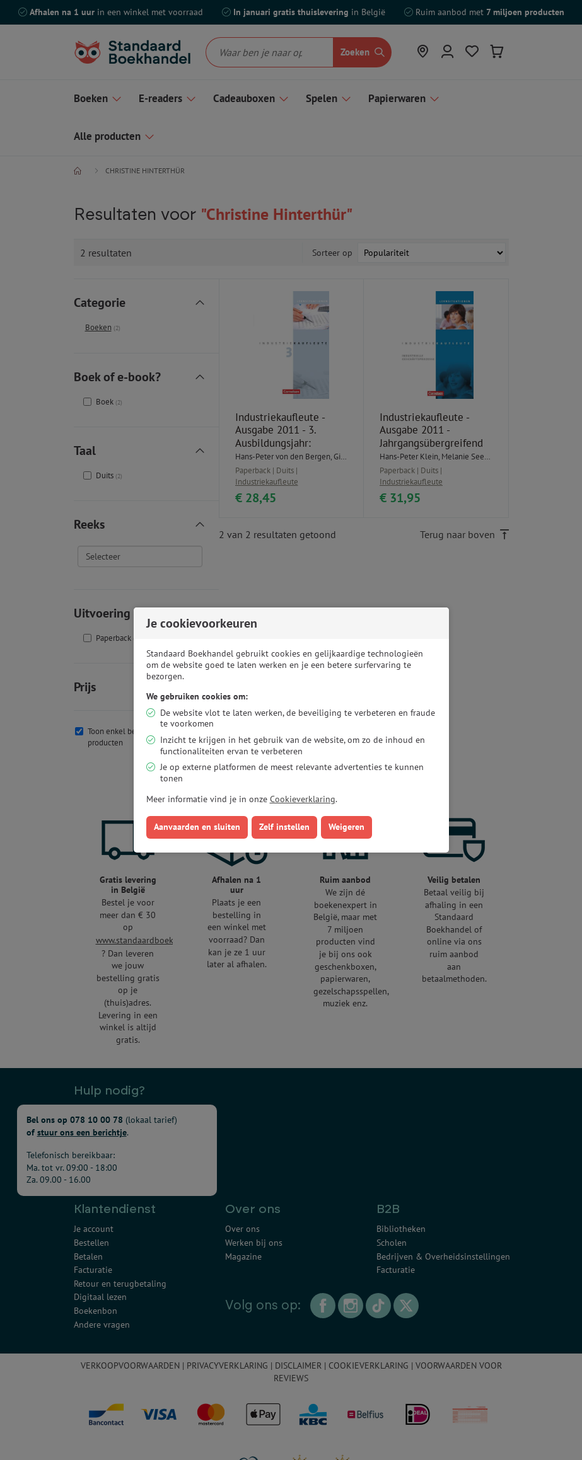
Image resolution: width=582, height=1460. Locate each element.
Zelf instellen (284, 826)
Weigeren (346, 826)
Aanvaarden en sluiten (197, 826)
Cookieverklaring (302, 799)
